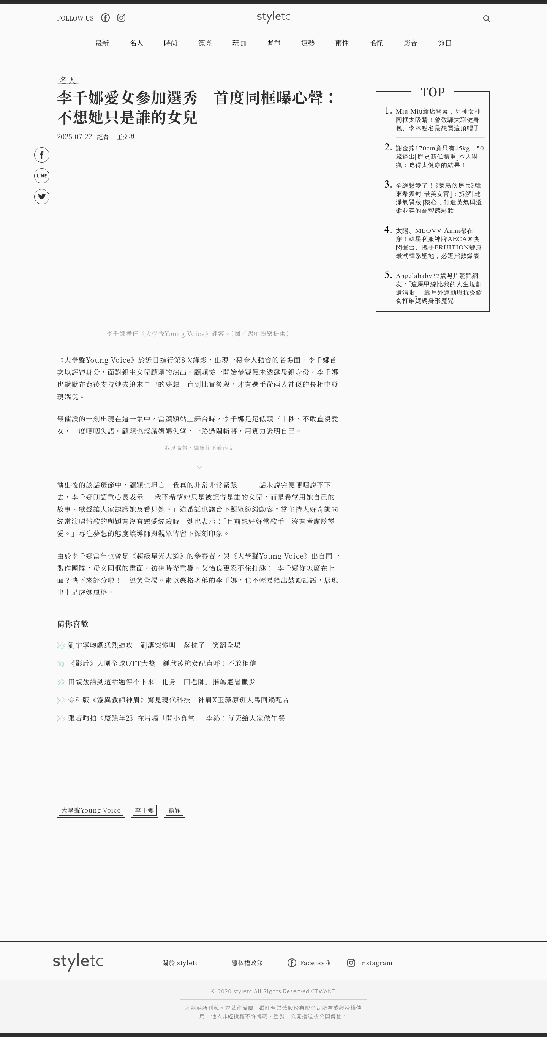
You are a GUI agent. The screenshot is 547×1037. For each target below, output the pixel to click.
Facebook (309, 962)
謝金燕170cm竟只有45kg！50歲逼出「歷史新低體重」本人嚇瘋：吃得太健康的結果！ (440, 156)
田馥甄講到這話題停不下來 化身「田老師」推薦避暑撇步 (162, 681)
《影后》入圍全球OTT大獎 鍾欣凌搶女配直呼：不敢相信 (162, 663)
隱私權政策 (247, 962)
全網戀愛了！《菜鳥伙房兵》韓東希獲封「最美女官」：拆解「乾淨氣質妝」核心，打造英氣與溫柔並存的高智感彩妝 (439, 197)
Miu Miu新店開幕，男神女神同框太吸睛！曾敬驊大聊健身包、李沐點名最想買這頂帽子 (438, 119)
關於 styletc (180, 962)
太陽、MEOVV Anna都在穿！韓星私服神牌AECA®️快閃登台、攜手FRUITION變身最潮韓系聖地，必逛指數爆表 (439, 242)
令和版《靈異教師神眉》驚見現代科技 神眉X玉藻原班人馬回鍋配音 (179, 699)
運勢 (308, 42)
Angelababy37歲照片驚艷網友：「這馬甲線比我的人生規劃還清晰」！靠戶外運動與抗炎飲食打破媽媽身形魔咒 (439, 287)
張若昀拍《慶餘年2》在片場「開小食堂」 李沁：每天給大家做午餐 (176, 718)
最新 (102, 42)
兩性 (342, 42)
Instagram (370, 963)
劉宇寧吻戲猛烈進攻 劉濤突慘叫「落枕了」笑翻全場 (154, 645)
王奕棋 (126, 137)
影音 (410, 42)
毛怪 (376, 42)
